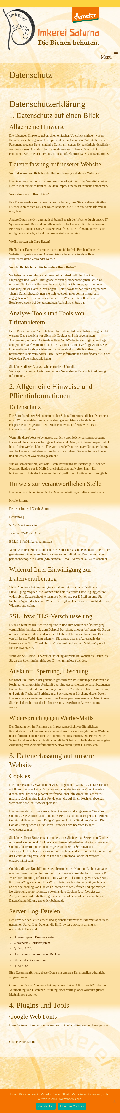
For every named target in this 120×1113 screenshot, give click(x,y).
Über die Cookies (72, 1106)
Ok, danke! (45, 1106)
